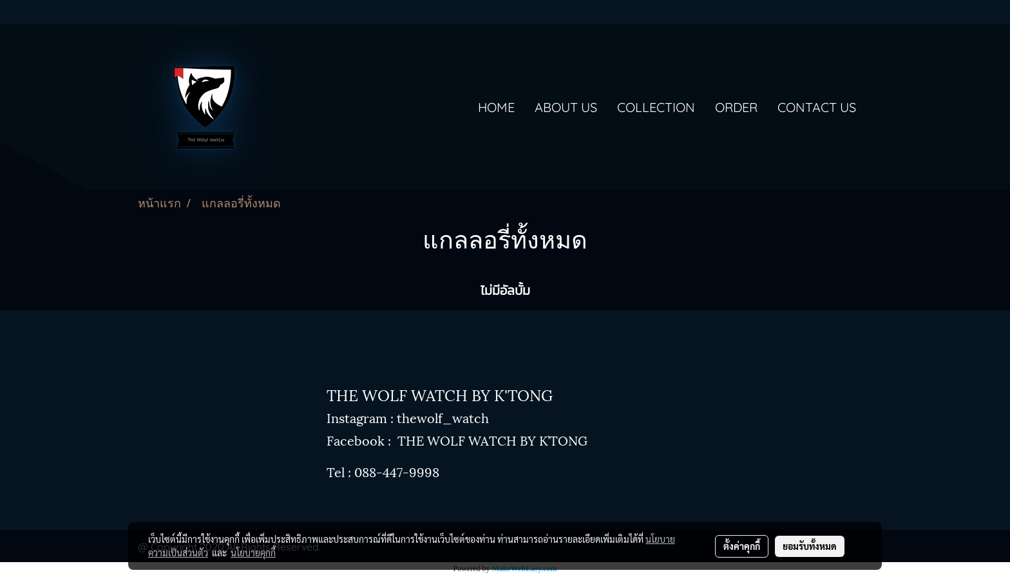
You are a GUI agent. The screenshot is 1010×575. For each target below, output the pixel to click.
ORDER (736, 107)
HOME (496, 107)
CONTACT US (816, 107)
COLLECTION (656, 107)
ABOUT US (566, 107)
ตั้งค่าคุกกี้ (741, 546)
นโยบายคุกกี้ (253, 552)
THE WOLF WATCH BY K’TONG (492, 439)
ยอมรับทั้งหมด (810, 546)
